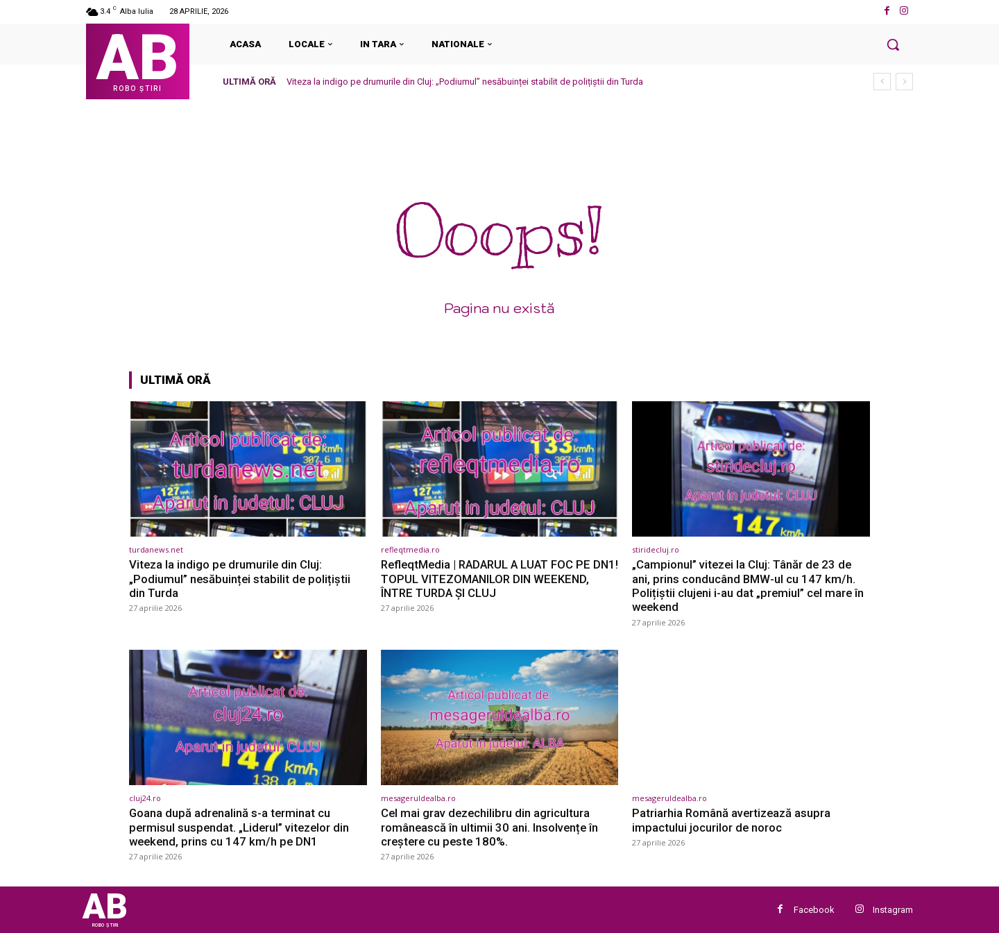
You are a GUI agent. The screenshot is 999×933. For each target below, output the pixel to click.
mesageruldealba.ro (418, 798)
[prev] (882, 81)
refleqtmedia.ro (410, 549)
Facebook (814, 910)
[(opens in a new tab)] (248, 469)
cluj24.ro (145, 798)
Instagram (893, 910)
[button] (893, 44)
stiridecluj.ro (655, 549)
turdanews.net (156, 549)
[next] (904, 81)
